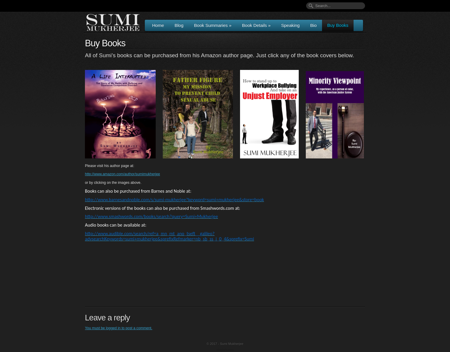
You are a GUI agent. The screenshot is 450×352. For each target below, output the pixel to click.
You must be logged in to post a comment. (118, 328)
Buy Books (338, 25)
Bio (313, 25)
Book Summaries (212, 25)
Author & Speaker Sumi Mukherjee (112, 22)
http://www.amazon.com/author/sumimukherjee (122, 174)
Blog (179, 25)
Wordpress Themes (226, 350)
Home (158, 25)
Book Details (256, 25)
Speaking (290, 25)
